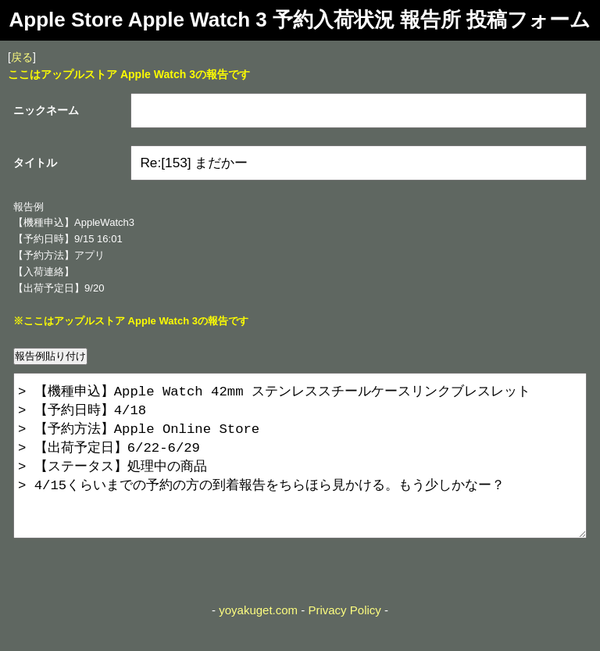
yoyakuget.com (258, 641)
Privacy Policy (344, 641)
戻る (22, 57)
